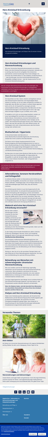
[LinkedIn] (24, 392)
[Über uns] (6, 415)
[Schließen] (45, 426)
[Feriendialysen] (8, 412)
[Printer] (32, 392)
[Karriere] (27, 398)
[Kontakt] (27, 418)
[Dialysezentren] (27, 415)
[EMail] (28, 392)
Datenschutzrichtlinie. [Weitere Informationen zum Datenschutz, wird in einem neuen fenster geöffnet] (9, 431)
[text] (9, 387)
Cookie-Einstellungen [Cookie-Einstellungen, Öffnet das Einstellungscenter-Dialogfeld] (5, 434)
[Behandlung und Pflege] (10, 405)
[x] (19, 392)
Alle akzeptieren (32, 434)
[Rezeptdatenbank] (9, 408)
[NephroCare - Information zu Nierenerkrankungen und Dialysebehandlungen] (13, 400)
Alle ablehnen (42, 434)
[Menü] (43, 3)
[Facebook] (15, 392)
